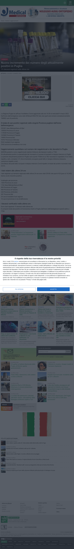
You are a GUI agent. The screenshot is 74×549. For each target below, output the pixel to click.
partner (16, 261)
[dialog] (37, 274)
